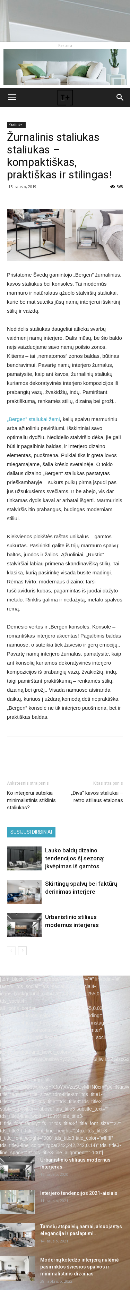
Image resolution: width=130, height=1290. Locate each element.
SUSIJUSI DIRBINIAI (31, 832)
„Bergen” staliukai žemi (33, 419)
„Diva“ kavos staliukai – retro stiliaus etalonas (97, 796)
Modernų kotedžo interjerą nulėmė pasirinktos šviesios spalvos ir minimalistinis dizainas (79, 1266)
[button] (120, 97)
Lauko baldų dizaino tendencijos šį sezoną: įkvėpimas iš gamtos (74, 858)
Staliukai (16, 125)
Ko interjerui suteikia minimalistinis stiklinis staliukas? (31, 800)
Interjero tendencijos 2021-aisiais (79, 1193)
